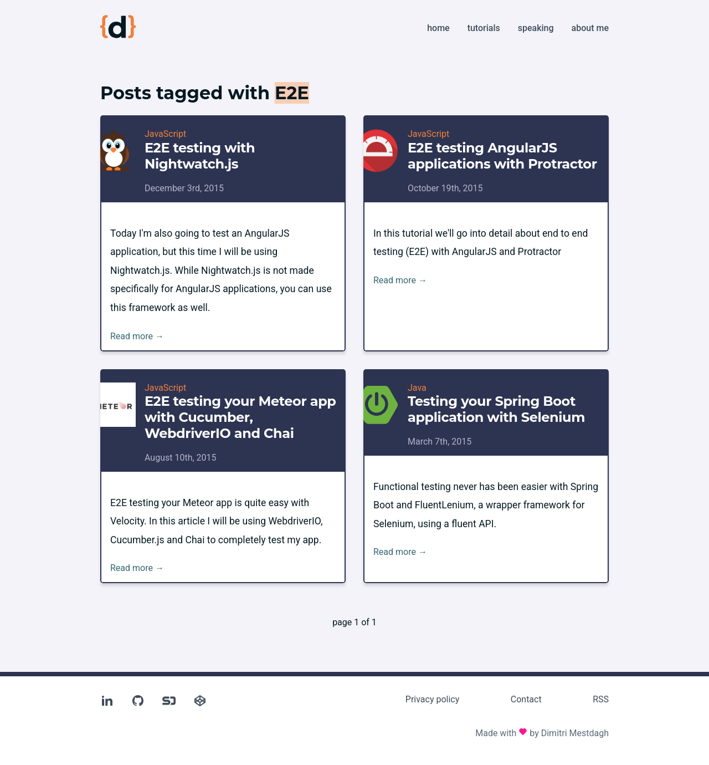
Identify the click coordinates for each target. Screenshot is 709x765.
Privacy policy (432, 699)
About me (590, 28)
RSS (601, 699)
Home (438, 28)
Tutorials (483, 28)
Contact (526, 699)
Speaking (536, 28)
